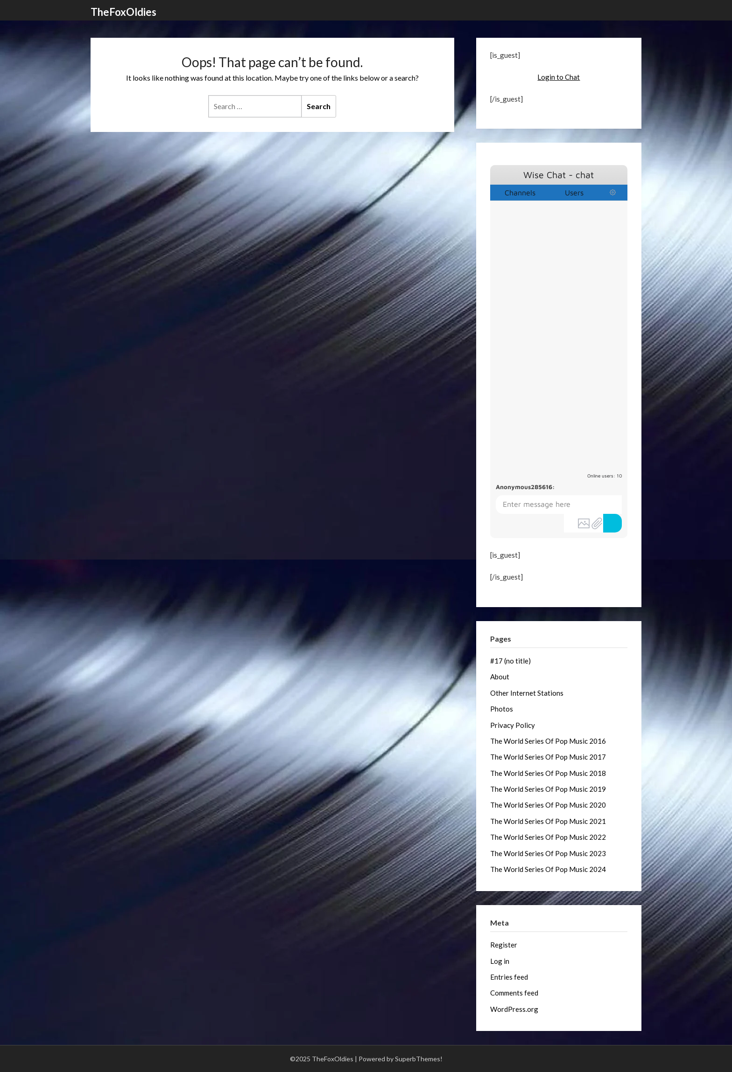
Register (503, 945)
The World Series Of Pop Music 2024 (548, 869)
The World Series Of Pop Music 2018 (548, 773)
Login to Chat (558, 77)
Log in (499, 961)
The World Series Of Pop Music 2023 (548, 853)
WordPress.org (514, 1009)
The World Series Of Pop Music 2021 (548, 821)
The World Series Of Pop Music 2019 (548, 789)
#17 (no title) (510, 661)
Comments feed (514, 993)
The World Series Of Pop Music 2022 (548, 837)
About (499, 676)
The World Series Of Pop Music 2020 (548, 805)
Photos (501, 709)
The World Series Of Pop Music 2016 (548, 741)
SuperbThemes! (419, 1059)
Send (612, 523)
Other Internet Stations (526, 693)
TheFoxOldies (123, 12)
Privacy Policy (512, 725)
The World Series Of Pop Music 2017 (548, 757)
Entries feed (509, 977)
